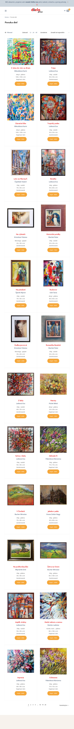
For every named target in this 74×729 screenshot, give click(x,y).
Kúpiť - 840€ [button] (20, 693)
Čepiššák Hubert (21, 182)
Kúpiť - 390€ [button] (53, 471)
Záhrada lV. (53, 456)
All (36, 32)
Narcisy (53, 400)
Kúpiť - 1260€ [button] (21, 194)
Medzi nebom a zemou (53, 622)
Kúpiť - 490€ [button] (53, 84)
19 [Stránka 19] (42, 705)
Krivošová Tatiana (20, 237)
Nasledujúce (63, 705)
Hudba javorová (20, 345)
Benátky (53, 179)
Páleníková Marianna (53, 459)
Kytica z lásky (21, 456)
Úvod (40, 724)
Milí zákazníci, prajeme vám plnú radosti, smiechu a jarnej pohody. (35, 2)
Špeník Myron (21, 293)
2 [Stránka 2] (30, 705)
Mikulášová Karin (20, 71)
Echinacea (53, 677)
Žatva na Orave (53, 567)
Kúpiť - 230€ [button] (20, 250)
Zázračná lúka (20, 123)
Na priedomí (20, 289)
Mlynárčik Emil (20, 570)
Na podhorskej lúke (20, 567)
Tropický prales (53, 123)
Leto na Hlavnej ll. (21, 179)
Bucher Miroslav (21, 514)
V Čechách (21, 511)
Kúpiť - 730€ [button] (53, 250)
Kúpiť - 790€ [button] (53, 638)
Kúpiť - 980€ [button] (53, 194)
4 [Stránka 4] (35, 705)
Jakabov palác (53, 511)
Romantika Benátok (53, 345)
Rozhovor (53, 289)
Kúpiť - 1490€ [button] (21, 527)
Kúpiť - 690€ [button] (53, 305)
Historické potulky (53, 234)
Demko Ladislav (53, 625)
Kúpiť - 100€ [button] (53, 416)
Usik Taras (53, 293)
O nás (40, 727)
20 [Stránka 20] (45, 705)
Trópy (53, 68)
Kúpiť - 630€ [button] (20, 416)
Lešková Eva (53, 71)
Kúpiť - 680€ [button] (20, 582)
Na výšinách (20, 234)
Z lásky (20, 400)
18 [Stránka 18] (40, 705)
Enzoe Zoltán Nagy (53, 514)
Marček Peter (53, 237)
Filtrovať (8, 32)
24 (33, 32)
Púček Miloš (53, 403)
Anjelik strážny (20, 622)
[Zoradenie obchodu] (59, 32)
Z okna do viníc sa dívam (20, 68)
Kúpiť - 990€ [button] (20, 84)
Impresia (20, 677)
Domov (7, 17)
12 (30, 32)
